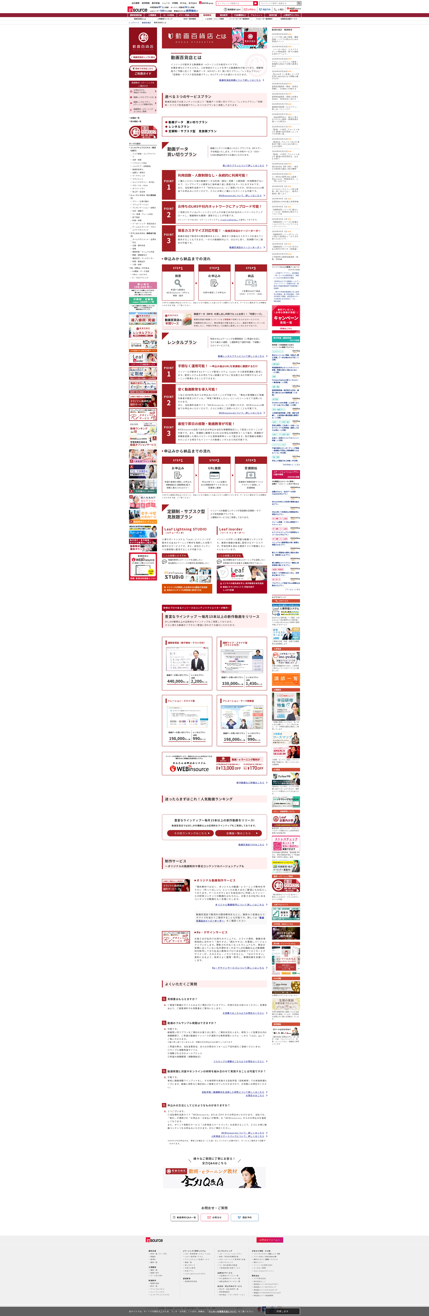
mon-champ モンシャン (264, 1271)
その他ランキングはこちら (190, 833)
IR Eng (183, 3)
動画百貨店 (146, 23)
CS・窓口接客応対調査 (228, 1265)
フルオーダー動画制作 (264, 19)
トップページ (134, 23)
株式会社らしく (260, 1281)
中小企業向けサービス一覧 (229, 1278)
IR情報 (175, 3)
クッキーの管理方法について (222, 1311)
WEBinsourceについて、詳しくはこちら (240, 195)
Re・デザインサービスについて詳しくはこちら (238, 967)
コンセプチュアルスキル (160, 1295)
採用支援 (273, 15)
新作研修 (156, 3)
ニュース (166, 3)
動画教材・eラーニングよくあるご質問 (143, 110)
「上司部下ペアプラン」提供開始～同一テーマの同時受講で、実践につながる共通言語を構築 (286, 275)
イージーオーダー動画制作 (239, 19)
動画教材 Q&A (232, 9)
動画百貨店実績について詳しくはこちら (240, 80)
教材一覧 (153, 1286)
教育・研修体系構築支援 (229, 1256)
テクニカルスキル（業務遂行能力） (143, 235)
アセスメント (256, 15)
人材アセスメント (226, 1262)
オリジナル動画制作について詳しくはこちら (239, 904)
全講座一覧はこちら (238, 833)
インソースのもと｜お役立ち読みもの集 (265, 1256)
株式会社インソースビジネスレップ (265, 1287)
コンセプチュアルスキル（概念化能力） (143, 149)
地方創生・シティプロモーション (232, 1295)
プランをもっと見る (292, 589)
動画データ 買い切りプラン (188, 122)
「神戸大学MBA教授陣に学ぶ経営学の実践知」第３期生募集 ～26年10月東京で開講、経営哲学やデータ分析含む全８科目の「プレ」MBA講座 (287, 296)
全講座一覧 (134, 118)
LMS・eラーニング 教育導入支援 (232, 1259)
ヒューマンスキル (157, 1292)
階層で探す (154, 1273)
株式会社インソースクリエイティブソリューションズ (267, 1293)
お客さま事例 (190, 1268)
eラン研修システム (188, 15)
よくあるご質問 (260, 1268)
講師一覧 (153, 1262)
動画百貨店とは (140, 19)
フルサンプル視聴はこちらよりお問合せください (238, 1061)
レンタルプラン (179, 126)
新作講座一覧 (135, 121)
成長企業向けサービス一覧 (229, 1281)
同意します (283, 1311)
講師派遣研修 (136, 15)
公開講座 (152, 15)
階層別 (153, 1256)
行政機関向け (240, 15)
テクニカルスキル (157, 1289)
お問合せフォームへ (270, 1240)
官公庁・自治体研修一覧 (229, 1289)
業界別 (153, 1259)
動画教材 (207, 15)
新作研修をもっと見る (291, 465)
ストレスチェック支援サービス (197, 1259)
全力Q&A (193, 3)
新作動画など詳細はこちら (250, 782)
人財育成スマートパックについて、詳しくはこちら (237, 1136)
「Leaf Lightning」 (229, 219)
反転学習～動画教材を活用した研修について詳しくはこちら (233, 1092)
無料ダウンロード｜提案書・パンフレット (266, 1259)
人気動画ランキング (164, 19)
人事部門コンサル (291, 15)
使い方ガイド (190, 1265)
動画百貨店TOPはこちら (251, 844)
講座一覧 (153, 1270)
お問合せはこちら (255, 1095)
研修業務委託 (224, 1292)
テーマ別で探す (156, 1276)
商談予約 (265, 9)
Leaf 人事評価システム (194, 1256)
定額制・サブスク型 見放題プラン (193, 131)
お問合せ (250, 9)
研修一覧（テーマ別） (159, 1254)
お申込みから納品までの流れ (140, 91)
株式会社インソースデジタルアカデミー (266, 1284)
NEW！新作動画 (190, 19)
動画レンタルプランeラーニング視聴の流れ (143, 103)
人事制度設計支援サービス (229, 1268)
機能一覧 (188, 1262)
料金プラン (189, 1271)
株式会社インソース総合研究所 (263, 1295)
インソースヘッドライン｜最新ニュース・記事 (267, 1254)
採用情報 (146, 3)
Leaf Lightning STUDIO (195, 1274)
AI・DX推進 (168, 15)
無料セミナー (259, 1262)
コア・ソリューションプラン (230, 1254)
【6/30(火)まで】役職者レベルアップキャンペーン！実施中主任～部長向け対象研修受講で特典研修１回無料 (287, 284)
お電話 (279, 9)
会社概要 (135, 3)
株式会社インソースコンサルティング (265, 1290)
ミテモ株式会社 (260, 1278)
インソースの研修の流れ (263, 1265)
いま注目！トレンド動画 (214, 19)
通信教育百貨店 (191, 1281)
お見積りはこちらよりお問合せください (243, 1013)
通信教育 (224, 15)
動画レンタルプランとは (144, 97)
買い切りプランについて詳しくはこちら (243, 165)
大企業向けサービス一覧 (229, 1276)
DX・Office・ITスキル (139, 268)
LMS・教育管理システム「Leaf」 (198, 1254)
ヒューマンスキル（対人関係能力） (143, 196)
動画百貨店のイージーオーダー (245, 247)
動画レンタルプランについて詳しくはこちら (241, 356)
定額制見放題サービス (289, 19)
